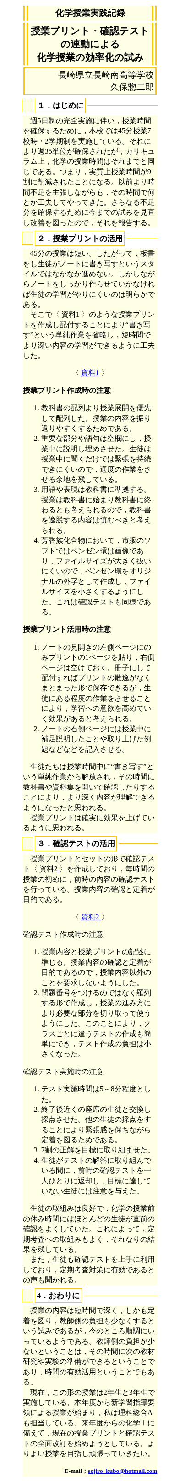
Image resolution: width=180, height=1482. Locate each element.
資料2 (91, 917)
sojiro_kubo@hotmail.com (122, 1470)
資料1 (90, 373)
